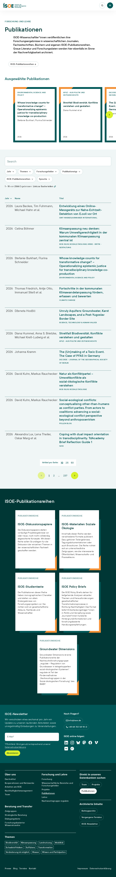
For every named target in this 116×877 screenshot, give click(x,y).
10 (62, 462)
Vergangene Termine (92, 817)
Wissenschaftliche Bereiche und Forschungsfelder (57, 784)
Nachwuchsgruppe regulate (55, 801)
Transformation (45, 847)
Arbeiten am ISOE (13, 787)
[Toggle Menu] (110, 5)
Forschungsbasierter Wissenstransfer (15, 824)
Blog (15, 868)
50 (72, 462)
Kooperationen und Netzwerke (19, 783)
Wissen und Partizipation (54, 852)
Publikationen (48, 793)
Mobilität (59, 842)
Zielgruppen (11, 811)
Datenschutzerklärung (15, 747)
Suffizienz (30, 847)
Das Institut (10, 779)
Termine (23, 868)
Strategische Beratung (16, 815)
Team (7, 794)
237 (65, 475)
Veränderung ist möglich (17, 852)
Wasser (35, 852)
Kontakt (32, 868)
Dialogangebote (12, 819)
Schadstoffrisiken (14, 847)
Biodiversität (12, 842)
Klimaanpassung (28, 842)
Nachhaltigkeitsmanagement (18, 790)
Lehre (44, 797)
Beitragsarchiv (89, 810)
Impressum (82, 868)
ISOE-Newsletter (90, 823)
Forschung (47, 779)
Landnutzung (45, 842)
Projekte (46, 789)
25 (67, 462)
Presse (8, 868)
